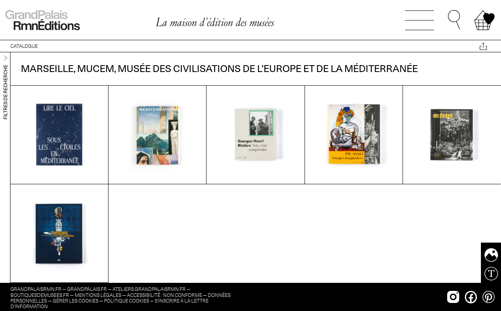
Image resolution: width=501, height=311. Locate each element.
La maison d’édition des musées (214, 22)
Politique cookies (126, 301)
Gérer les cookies (75, 301)
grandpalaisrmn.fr (35, 289)
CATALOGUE (24, 46)
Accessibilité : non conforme (164, 295)
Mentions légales (98, 295)
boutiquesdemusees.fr (39, 295)
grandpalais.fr (87, 289)
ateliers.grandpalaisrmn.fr (149, 289)
